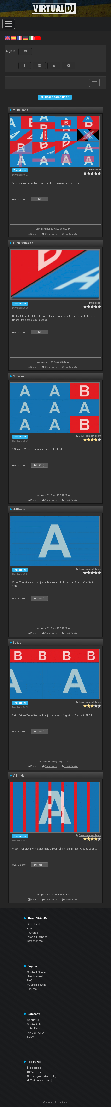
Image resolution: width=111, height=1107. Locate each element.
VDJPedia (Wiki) (37, 984)
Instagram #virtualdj (41, 1076)
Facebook (34, 1067)
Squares (18, 376)
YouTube (34, 1072)
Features (32, 932)
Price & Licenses (37, 937)
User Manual (35, 976)
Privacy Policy (36, 1032)
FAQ (29, 980)
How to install (71, 234)
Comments (51, 234)
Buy (29, 928)
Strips (17, 642)
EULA (30, 1036)
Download (33, 924)
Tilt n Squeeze (23, 243)
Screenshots (35, 941)
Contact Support (37, 972)
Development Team (90, 435)
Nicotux (96, 169)
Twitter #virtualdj (39, 1080)
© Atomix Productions (55, 1102)
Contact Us (34, 1024)
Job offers (33, 1028)
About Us (33, 1020)
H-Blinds (19, 509)
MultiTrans (20, 110)
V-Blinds (18, 775)
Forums (32, 988)
